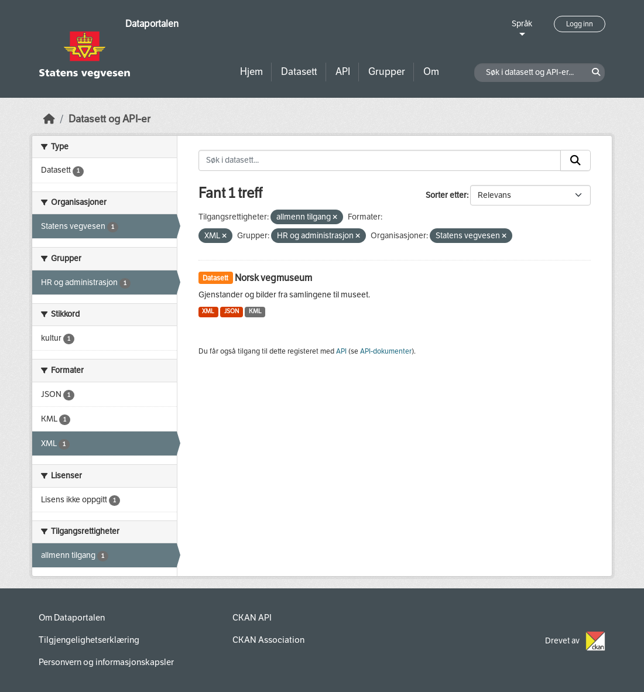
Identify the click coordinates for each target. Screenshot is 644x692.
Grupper (386, 72)
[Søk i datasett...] (379, 160)
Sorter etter (446, 195)
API (342, 72)
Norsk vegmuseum (273, 277)
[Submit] (575, 160)
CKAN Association (268, 640)
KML (255, 311)
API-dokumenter (386, 351)
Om (431, 72)
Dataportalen (152, 23)
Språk (522, 24)
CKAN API (252, 617)
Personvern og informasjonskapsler (106, 662)
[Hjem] (49, 119)
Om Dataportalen (72, 617)
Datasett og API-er (109, 119)
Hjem (251, 72)
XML (208, 311)
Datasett (299, 72)
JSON (231, 311)
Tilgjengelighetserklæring (89, 640)
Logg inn (579, 24)
